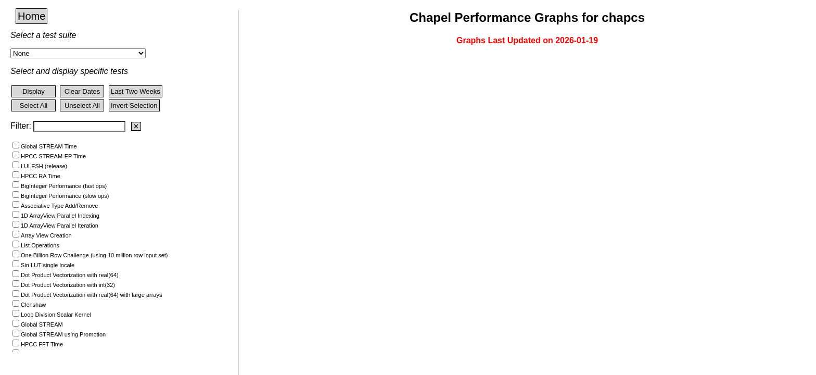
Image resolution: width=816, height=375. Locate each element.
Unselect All (82, 105)
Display (33, 91)
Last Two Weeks (135, 91)
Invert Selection (134, 105)
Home (31, 16)
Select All (33, 105)
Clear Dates (82, 91)
